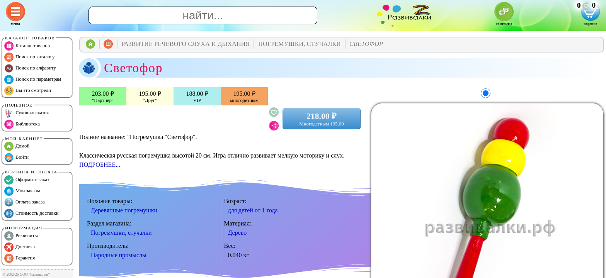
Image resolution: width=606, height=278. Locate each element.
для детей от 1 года (253, 210)
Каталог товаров (27, 46)
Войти (16, 157)
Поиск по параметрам (32, 79)
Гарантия (19, 258)
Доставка (19, 247)
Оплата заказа (24, 202)
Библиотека (22, 124)
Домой (16, 146)
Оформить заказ (26, 180)
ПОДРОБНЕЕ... (99, 164)
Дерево (237, 232)
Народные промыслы (118, 255)
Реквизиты (21, 236)
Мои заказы (22, 191)
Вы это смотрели (27, 90)
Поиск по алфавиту (30, 68)
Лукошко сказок (26, 113)
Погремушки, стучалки (121, 232)
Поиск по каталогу (29, 57)
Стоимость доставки (31, 213)
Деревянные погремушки (124, 210)
